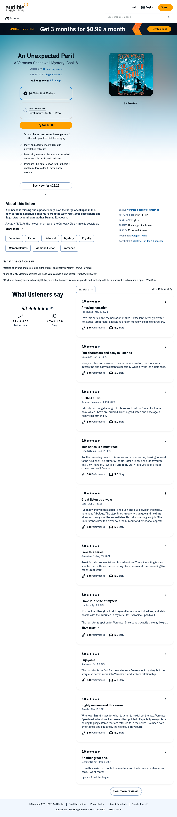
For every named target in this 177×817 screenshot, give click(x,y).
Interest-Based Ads (117, 804)
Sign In (165, 7)
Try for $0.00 (45, 125)
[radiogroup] (46, 103)
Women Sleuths (18, 248)
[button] (46, 194)
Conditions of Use (77, 804)
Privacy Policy (97, 804)
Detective (14, 238)
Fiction (32, 238)
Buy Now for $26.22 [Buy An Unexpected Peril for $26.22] (46, 186)
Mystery (69, 238)
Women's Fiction (45, 248)
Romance (69, 248)
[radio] (46, 93)
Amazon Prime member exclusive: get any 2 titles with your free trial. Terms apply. (47, 136)
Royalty (86, 238)
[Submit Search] (170, 17)
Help (134, 7)
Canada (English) (140, 804)
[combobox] (139, 17)
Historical (50, 238)
